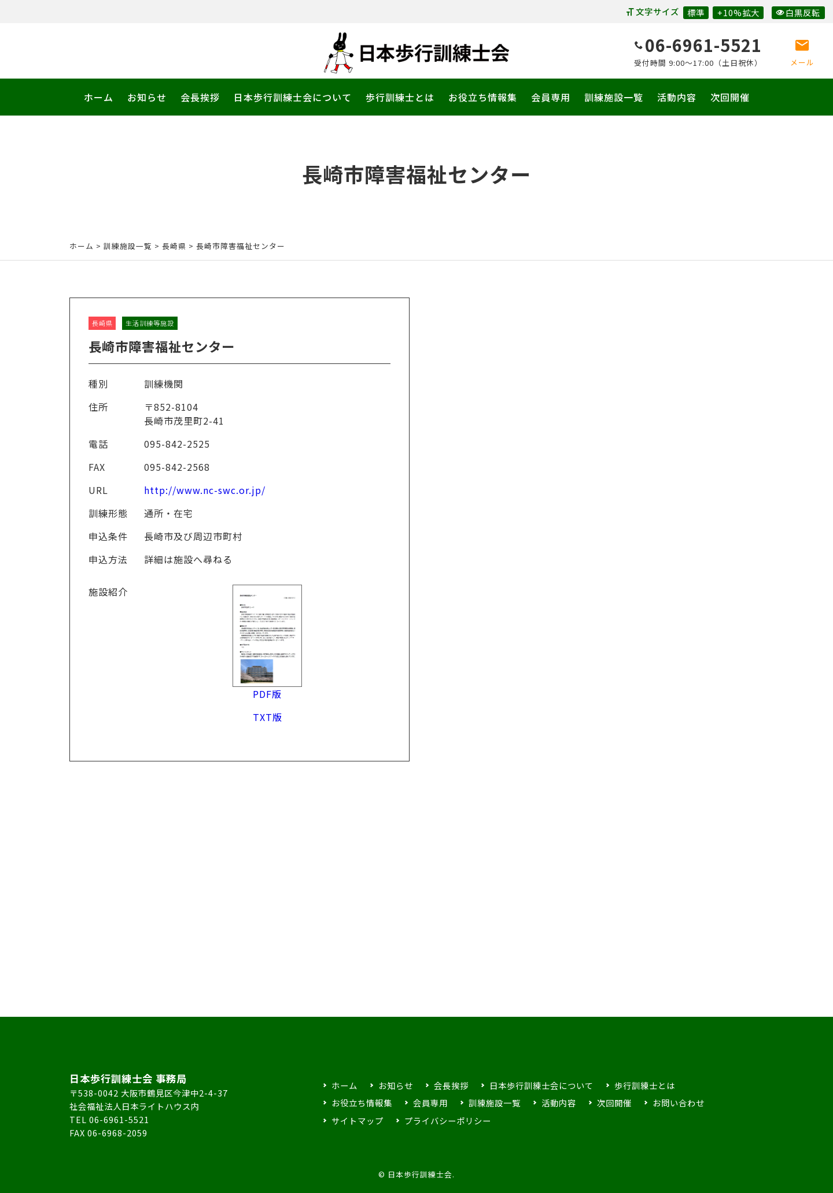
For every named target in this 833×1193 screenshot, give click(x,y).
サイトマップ (357, 1120)
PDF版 (267, 696)
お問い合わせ (679, 1103)
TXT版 (267, 726)
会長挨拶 (200, 97)
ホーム (98, 97)
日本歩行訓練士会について (293, 97)
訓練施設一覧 (613, 97)
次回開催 (730, 97)
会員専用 (550, 97)
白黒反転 (798, 12)
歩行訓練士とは (400, 97)
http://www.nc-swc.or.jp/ (205, 500)
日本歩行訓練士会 (416, 52)
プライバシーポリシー (447, 1120)
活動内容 (676, 97)
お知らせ (147, 97)
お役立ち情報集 (482, 97)
